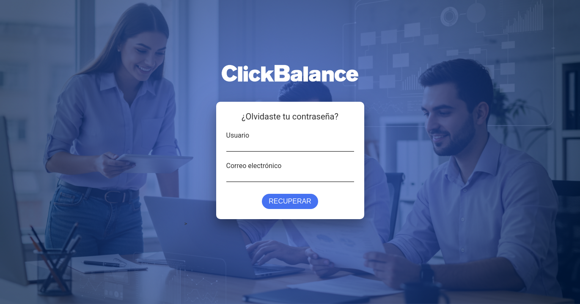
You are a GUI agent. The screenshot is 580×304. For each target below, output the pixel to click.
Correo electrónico (254, 165)
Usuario (238, 134)
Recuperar (290, 201)
